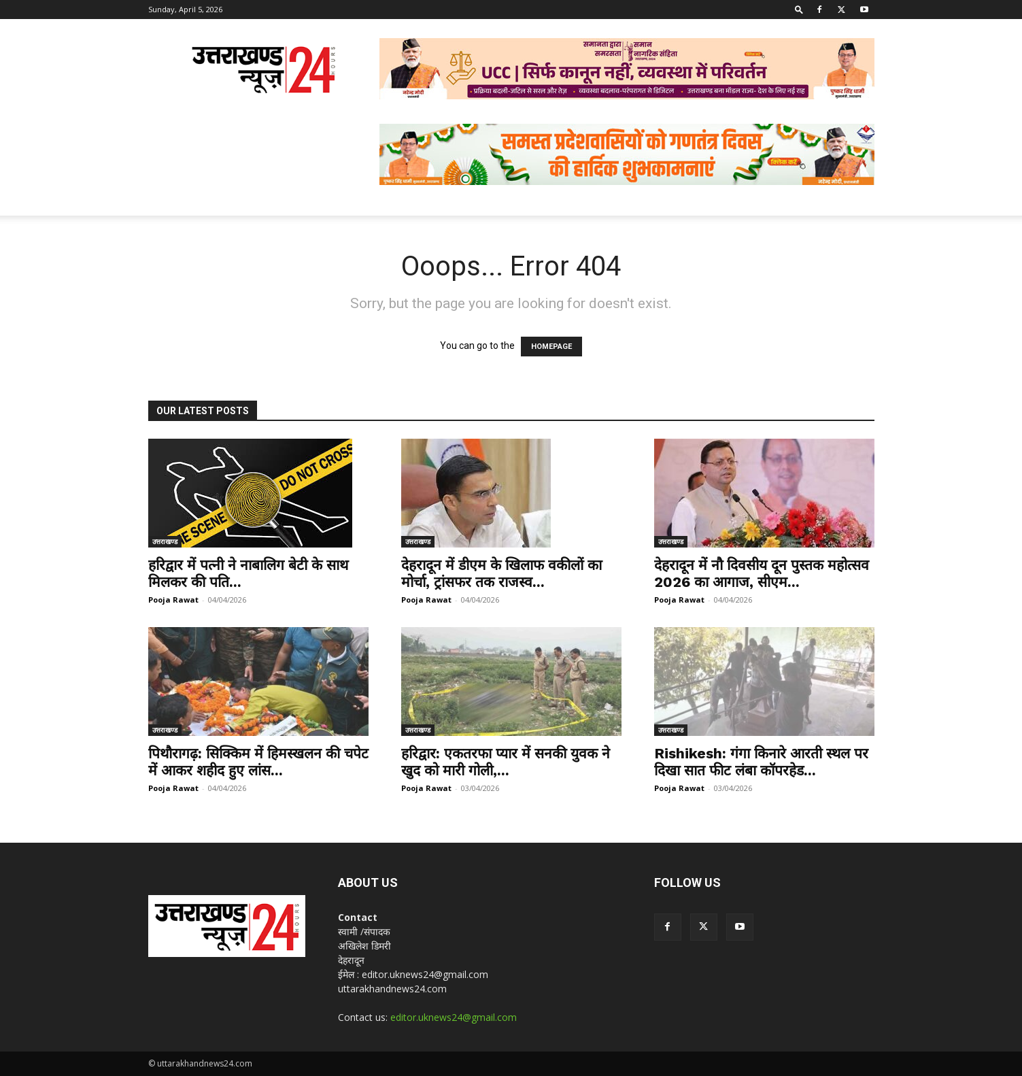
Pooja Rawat (173, 599)
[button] (799, 9)
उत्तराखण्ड (164, 541)
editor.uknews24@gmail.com (453, 1017)
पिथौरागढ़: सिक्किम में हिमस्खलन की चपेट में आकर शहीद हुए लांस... (258, 762)
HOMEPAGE (551, 346)
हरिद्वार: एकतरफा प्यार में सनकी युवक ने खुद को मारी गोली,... (505, 762)
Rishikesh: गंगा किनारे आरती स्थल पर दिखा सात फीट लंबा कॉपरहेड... (761, 762)
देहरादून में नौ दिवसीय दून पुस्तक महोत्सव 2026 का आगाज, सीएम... (761, 573)
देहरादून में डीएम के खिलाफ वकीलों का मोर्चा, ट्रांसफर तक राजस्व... (501, 573)
